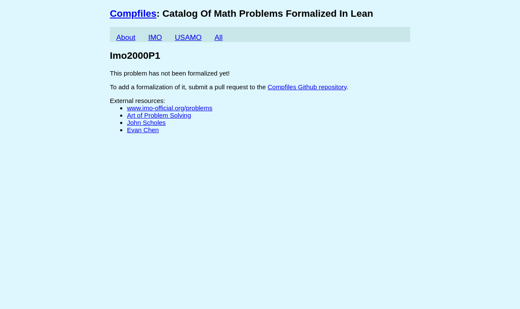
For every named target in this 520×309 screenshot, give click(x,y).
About (125, 37)
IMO (155, 37)
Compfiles (133, 13)
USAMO (188, 37)
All (219, 37)
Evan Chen (143, 129)
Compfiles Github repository (307, 87)
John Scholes (146, 122)
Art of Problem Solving (159, 115)
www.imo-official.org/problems (169, 108)
